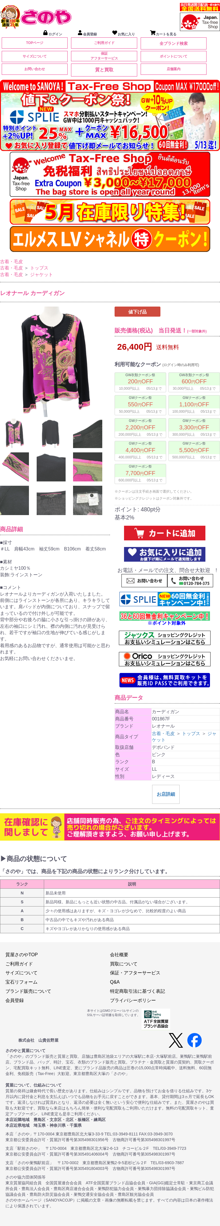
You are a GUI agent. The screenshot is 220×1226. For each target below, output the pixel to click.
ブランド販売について (28, 991)
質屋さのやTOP (21, 954)
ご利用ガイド (104, 43)
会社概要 (119, 954)
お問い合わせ (34, 69)
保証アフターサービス (104, 55)
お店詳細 (166, 794)
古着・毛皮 (11, 261)
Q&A (115, 982)
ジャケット (41, 274)
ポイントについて (173, 56)
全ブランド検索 (174, 43)
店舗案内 (173, 69)
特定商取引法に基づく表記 (137, 991)
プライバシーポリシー (133, 1000)
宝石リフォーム (21, 982)
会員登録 (14, 1000)
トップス (39, 267)
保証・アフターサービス (135, 972)
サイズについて (35, 56)
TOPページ (34, 43)
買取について (124, 963)
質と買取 (104, 69)
